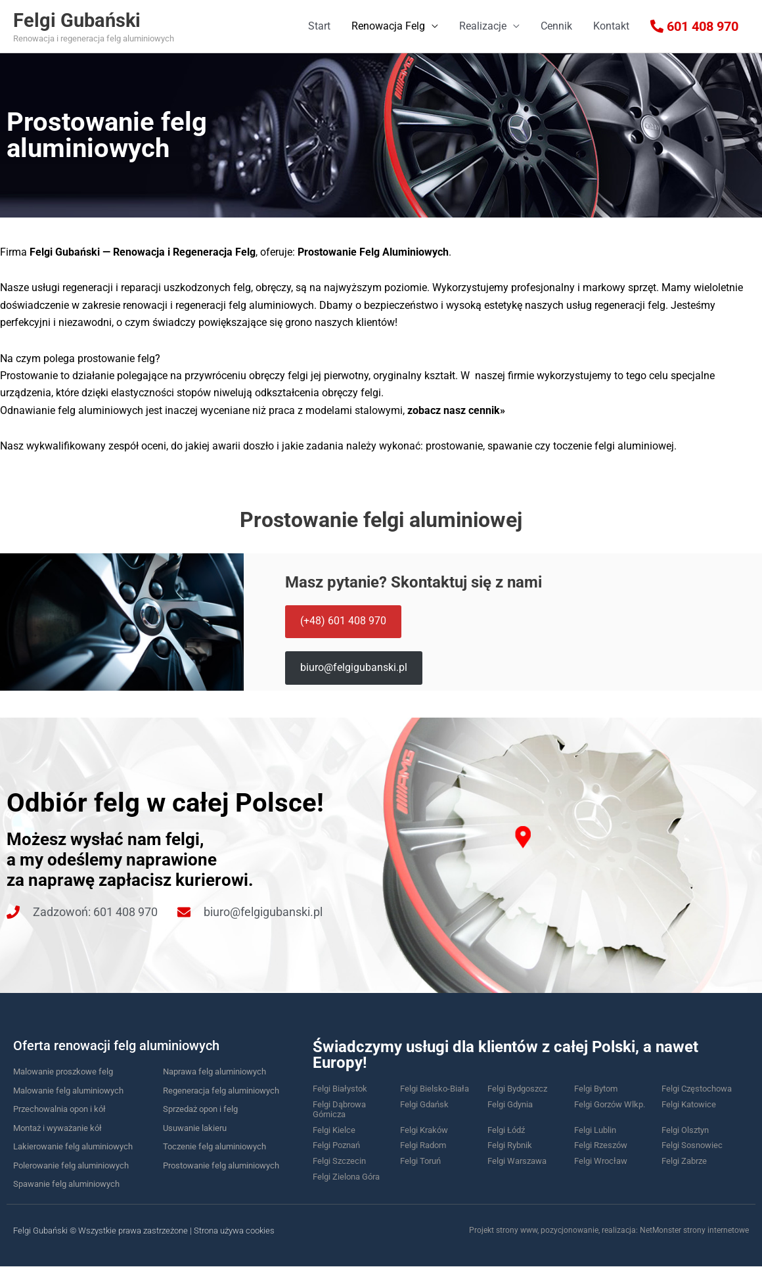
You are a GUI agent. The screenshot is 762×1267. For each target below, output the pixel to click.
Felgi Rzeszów (600, 1146)
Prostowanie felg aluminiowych (221, 1165)
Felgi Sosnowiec (692, 1146)
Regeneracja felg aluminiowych (221, 1090)
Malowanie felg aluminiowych (68, 1090)
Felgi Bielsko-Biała (434, 1089)
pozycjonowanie (569, 1230)
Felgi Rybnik (509, 1146)
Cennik (556, 26)
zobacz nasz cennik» (456, 410)
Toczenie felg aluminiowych (214, 1146)
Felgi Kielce (334, 1130)
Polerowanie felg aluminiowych (71, 1165)
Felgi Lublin (595, 1130)
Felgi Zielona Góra (346, 1177)
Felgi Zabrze (684, 1161)
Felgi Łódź (506, 1130)
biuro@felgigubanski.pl (354, 668)
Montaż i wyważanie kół (57, 1128)
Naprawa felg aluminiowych (214, 1071)
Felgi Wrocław (600, 1161)
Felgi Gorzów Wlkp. (609, 1104)
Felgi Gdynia (510, 1104)
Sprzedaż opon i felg (200, 1109)
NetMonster (660, 1230)
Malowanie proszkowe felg (63, 1071)
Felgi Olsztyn (685, 1130)
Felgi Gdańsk (424, 1104)
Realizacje (482, 26)
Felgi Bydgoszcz (517, 1089)
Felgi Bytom (595, 1089)
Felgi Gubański (90, 19)
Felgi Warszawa (517, 1161)
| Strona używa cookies (232, 1230)
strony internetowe (716, 1230)
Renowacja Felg (388, 26)
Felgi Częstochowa (696, 1089)
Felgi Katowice (688, 1104)
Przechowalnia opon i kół (59, 1109)
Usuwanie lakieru (195, 1128)
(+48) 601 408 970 (344, 620)
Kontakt (611, 26)
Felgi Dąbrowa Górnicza (339, 1109)
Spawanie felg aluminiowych (66, 1184)
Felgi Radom (423, 1146)
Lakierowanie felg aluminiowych (73, 1146)
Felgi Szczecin (339, 1161)
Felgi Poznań (336, 1146)
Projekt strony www (503, 1230)
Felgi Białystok (340, 1089)
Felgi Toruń (420, 1161)
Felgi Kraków (424, 1130)
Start (319, 26)
